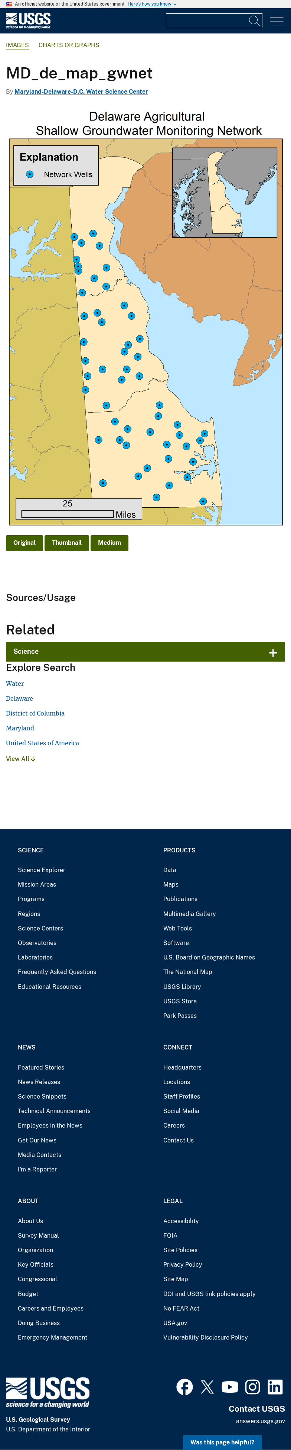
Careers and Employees (51, 1308)
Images (17, 45)
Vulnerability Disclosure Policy (205, 1337)
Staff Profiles (181, 1096)
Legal (173, 1201)
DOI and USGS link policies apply (209, 1294)
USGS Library (182, 986)
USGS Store (180, 1001)
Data (169, 870)
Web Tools (177, 928)
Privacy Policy (182, 1264)
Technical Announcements (54, 1111)
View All (20, 758)
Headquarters (182, 1067)
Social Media (181, 1111)
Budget (28, 1294)
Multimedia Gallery (189, 913)
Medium (109, 542)
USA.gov (175, 1323)
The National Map (187, 971)
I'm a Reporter (37, 1169)
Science (26, 651)
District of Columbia (35, 713)
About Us (30, 1221)
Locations (176, 1082)
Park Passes (180, 1015)
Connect (177, 1047)
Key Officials (35, 1264)
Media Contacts (39, 1154)
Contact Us (178, 1140)
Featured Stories (41, 1067)
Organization (35, 1250)
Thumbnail (67, 542)
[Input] (214, 20)
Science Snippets (42, 1096)
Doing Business (39, 1323)
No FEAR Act (181, 1308)
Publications (180, 899)
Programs (31, 899)
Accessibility (181, 1221)
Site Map (175, 1279)
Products (179, 850)
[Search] (255, 20)
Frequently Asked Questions (57, 971)
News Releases (39, 1082)
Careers (174, 1125)
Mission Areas (37, 884)
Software (176, 942)
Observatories (37, 942)
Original (24, 542)
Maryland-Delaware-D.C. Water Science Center (81, 91)
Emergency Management (52, 1337)
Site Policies (180, 1250)
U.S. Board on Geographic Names (209, 957)
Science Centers (40, 928)
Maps (171, 884)
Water (15, 683)
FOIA (170, 1235)
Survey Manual (38, 1235)
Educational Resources (49, 986)
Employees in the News (50, 1125)
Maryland (20, 728)
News (27, 1047)
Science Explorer (41, 870)
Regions (29, 913)
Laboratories (35, 957)
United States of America (42, 743)
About (28, 1201)
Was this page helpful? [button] (222, 1442)
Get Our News (37, 1140)
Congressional (37, 1279)
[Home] (28, 27)
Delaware (19, 698)
